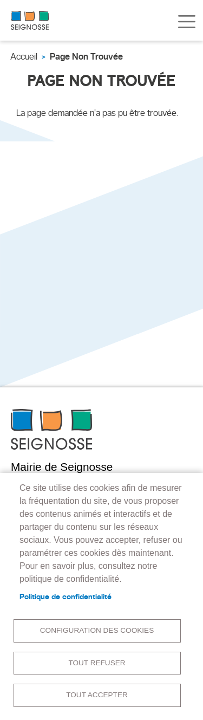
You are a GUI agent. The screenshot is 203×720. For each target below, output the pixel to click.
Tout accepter (97, 695)
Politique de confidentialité (65, 596)
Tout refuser (96, 663)
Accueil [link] (23, 56)
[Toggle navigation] (187, 22)
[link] (29, 20)
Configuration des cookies (97, 630)
